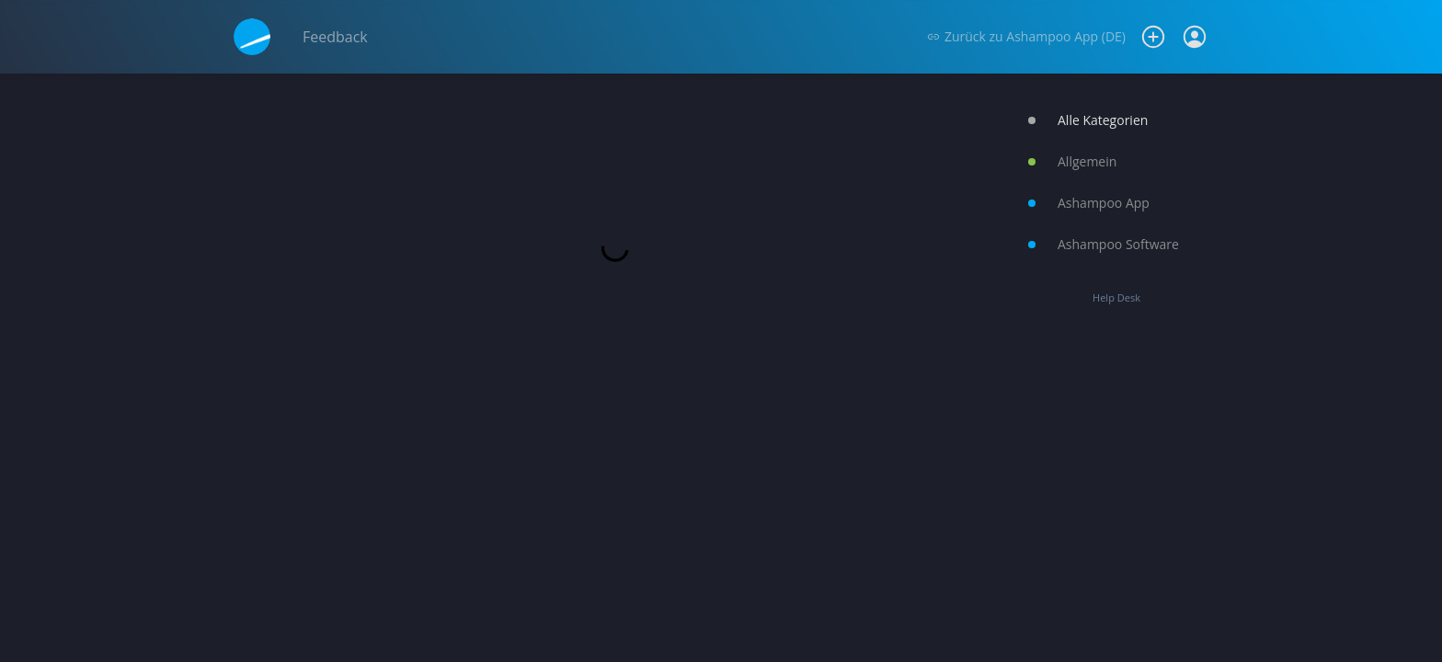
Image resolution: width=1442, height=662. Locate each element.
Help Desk (1116, 297)
